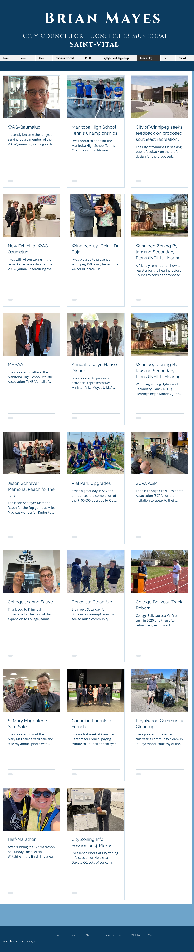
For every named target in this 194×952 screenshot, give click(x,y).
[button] (67, 58)
